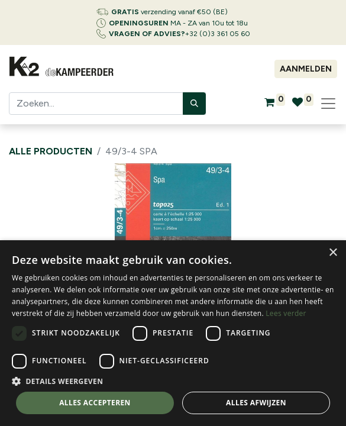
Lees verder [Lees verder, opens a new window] (286, 313)
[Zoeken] (194, 103)
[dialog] (173, 333)
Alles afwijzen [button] (256, 403)
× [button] (332, 252)
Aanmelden (306, 69)
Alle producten (50, 151)
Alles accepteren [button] (95, 403)
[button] (173, 381)
